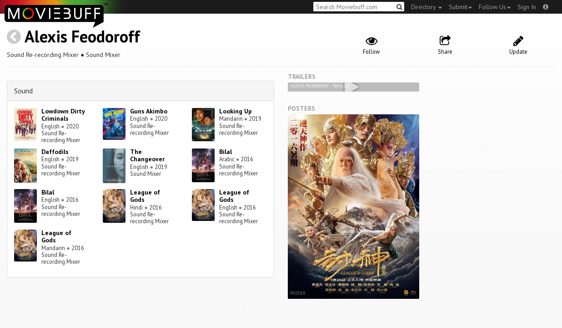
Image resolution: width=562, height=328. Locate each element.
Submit (460, 7)
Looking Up (235, 111)
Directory (426, 7)
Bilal (225, 152)
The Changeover (147, 156)
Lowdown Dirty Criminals (63, 115)
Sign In (526, 7)
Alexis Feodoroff (82, 36)
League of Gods (145, 196)
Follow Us (495, 7)
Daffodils (55, 152)
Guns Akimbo (148, 111)
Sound (23, 90)
